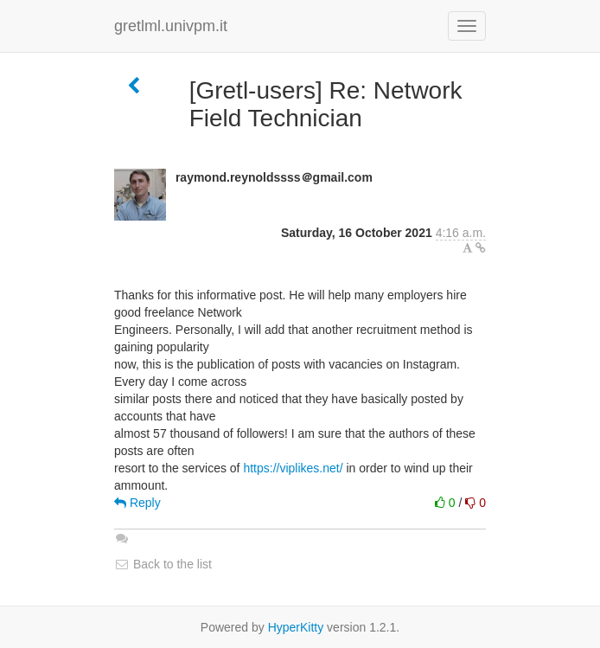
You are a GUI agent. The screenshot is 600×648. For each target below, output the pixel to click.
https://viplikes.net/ (292, 468)
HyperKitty (296, 627)
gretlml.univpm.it (170, 26)
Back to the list (163, 564)
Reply (137, 503)
